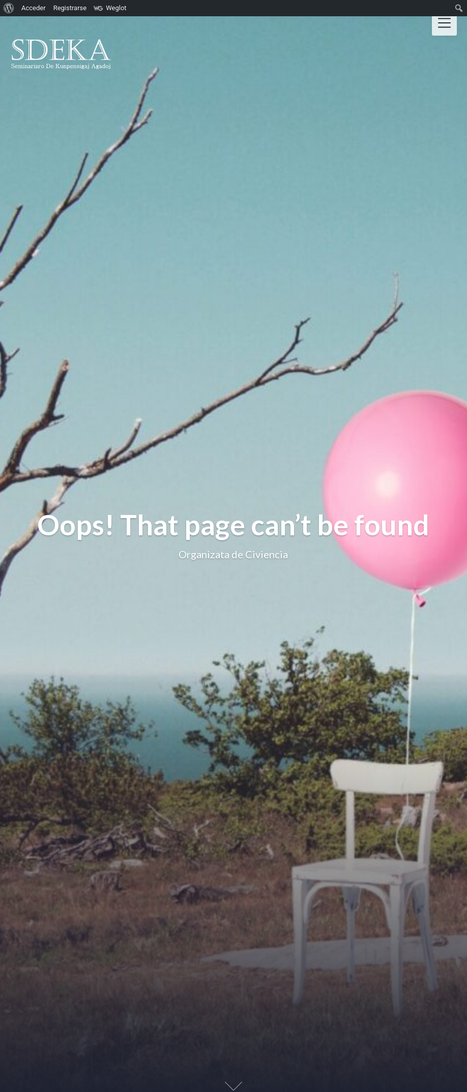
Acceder (33, 8)
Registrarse (70, 8)
